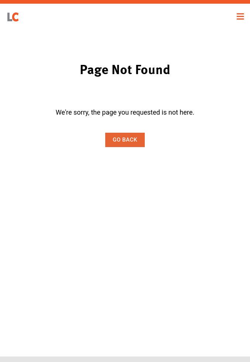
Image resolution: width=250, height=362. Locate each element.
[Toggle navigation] (240, 16)
